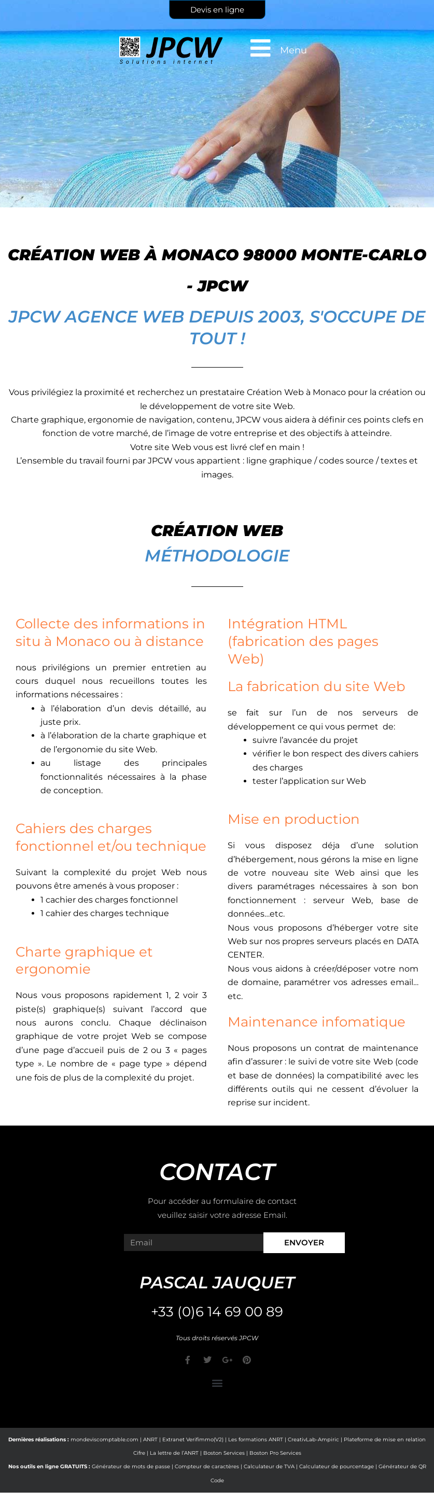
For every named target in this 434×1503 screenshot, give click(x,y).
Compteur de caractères (207, 1466)
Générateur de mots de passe (131, 1466)
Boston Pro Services (275, 1453)
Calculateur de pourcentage (336, 1466)
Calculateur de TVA (269, 1466)
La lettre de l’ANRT (174, 1453)
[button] (217, 1383)
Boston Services (224, 1453)
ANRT (150, 1439)
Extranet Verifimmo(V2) (192, 1439)
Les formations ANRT (255, 1439)
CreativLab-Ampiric (313, 1439)
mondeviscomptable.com (104, 1439)
